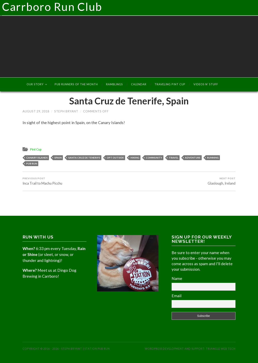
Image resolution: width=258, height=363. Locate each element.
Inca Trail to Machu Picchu (42, 181)
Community (154, 157)
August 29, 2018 (36, 111)
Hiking (134, 157)
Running (213, 157)
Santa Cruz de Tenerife (84, 157)
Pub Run (31, 163)
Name (177, 278)
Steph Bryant (66, 111)
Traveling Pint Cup (170, 84)
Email (176, 295)
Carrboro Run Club (130, 8)
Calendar (138, 84)
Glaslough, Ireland (221, 181)
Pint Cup (36, 149)
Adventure (192, 157)
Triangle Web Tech (220, 348)
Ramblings (114, 84)
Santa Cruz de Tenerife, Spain (129, 100)
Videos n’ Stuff (206, 84)
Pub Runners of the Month (76, 84)
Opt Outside (115, 157)
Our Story (35, 84)
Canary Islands (37, 157)
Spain (58, 157)
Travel (173, 157)
